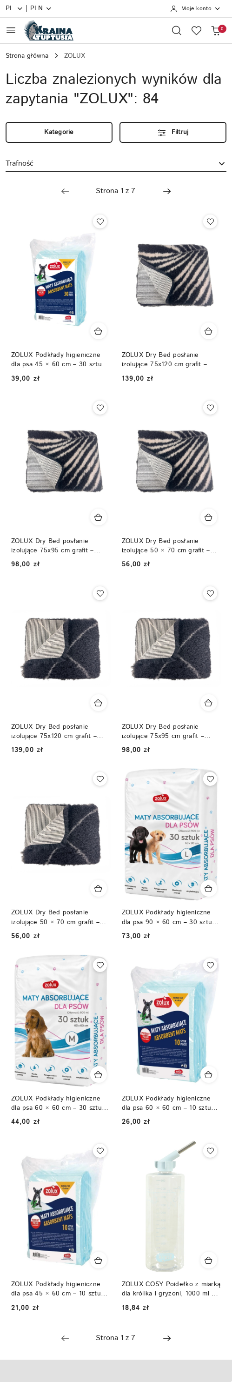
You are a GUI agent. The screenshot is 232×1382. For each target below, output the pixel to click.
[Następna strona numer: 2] (167, 191)
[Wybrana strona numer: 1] (116, 191)
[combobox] (116, 164)
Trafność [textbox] (19, 163)
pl (14, 8)
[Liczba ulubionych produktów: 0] (196, 30)
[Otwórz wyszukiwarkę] (177, 30)
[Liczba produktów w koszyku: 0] (216, 30)
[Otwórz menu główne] (11, 30)
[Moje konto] (195, 9)
